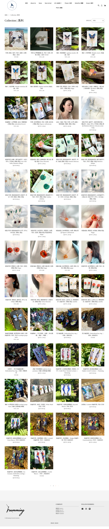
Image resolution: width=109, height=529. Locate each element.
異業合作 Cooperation (60, 516)
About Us (33, 4)
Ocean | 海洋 (89, 4)
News (40, 4)
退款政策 (56, 525)
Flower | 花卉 (68, 4)
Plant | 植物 (59, 8)
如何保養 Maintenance (60, 514)
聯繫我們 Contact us (59, 510)
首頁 (26, 4)
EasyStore (17, 520)
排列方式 (88, 23)
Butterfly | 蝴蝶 (79, 4)
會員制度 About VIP (59, 512)
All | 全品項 (58, 4)
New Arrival (48, 4)
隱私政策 (52, 525)
